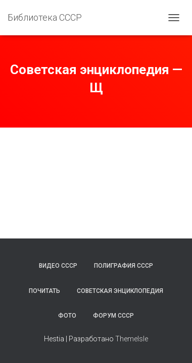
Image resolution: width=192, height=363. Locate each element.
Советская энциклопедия (120, 290)
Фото (67, 315)
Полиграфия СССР (123, 265)
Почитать (44, 290)
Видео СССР (58, 265)
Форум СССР (113, 315)
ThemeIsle (131, 339)
